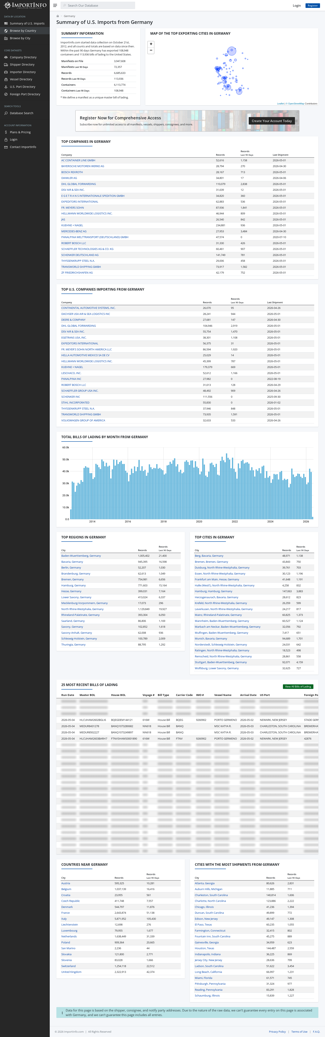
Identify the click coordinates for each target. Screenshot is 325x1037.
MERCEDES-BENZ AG (73, 231)
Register (313, 5)
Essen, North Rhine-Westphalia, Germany (220, 573)
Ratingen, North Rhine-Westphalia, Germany (222, 650)
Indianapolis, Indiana (208, 954)
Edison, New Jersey (206, 919)
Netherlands (69, 936)
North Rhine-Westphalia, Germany (82, 609)
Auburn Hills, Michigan (208, 889)
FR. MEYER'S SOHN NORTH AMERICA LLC (86, 349)
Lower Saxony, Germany (76, 597)
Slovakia (66, 954)
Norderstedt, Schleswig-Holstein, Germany (221, 644)
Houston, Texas (204, 948)
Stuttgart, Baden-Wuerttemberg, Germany (221, 662)
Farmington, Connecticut (210, 930)
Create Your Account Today (272, 121)
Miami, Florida (203, 978)
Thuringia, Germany (73, 644)
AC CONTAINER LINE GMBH (78, 160)
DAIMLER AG (69, 178)
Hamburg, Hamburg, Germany (213, 591)
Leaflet (280, 103)
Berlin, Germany (71, 567)
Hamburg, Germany (73, 585)
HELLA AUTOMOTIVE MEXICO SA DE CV (85, 355)
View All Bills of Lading (298, 686)
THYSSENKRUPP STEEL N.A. (78, 261)
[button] (151, 44)
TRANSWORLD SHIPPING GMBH (81, 267)
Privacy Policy (277, 1031)
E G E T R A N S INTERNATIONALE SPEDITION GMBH (93, 196)
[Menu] (55, 5)
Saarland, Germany (73, 621)
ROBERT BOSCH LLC (73, 243)
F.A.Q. (316, 1031)
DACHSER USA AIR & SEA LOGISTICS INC (85, 314)
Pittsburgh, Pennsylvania (210, 984)
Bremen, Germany (72, 579)
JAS (63, 219)
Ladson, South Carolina (209, 966)
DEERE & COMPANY (73, 320)
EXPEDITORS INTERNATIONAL (79, 201)
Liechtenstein (69, 924)
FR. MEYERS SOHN (72, 207)
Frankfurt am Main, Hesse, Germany (217, 579)
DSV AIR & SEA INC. (73, 190)
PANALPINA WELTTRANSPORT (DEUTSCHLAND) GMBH (95, 237)
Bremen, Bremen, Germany (211, 562)
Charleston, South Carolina (211, 895)
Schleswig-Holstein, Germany (79, 638)
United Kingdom (71, 972)
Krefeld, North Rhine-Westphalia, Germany (221, 603)
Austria (65, 883)
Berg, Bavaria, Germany (209, 556)
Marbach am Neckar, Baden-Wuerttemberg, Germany (228, 627)
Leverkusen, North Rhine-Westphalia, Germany (224, 609)
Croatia (65, 895)
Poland (65, 942)
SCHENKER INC (70, 397)
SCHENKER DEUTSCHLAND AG (79, 255)
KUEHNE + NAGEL (72, 225)
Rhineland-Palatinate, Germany (80, 615)
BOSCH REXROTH (72, 172)
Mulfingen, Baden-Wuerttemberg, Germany (221, 633)
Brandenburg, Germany (75, 573)
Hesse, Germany (71, 591)
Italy (64, 919)
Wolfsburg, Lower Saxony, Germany (217, 668)
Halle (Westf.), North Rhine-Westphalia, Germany (225, 585)
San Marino (68, 948)
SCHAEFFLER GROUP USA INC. (79, 391)
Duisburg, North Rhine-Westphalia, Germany (222, 567)
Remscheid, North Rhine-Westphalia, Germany (223, 656)
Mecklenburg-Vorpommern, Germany (84, 603)
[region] (25, 524)
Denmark (67, 907)
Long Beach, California (208, 972)
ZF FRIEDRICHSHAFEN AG (77, 272)
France (65, 913)
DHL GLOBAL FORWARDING (78, 184)
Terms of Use (299, 1031)
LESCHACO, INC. (71, 373)
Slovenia (66, 960)
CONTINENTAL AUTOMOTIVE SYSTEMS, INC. (88, 308)
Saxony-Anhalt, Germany (76, 633)
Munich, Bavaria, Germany (211, 638)
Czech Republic (70, 901)
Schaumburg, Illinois (207, 995)
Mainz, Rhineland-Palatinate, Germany (218, 615)
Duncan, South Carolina (209, 913)
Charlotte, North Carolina (210, 901)
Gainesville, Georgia (207, 942)
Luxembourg (69, 930)
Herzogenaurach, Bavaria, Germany (216, 597)
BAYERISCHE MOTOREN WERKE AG (82, 166)
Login (297, 5)
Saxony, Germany (72, 627)
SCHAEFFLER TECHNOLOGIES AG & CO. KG (87, 249)
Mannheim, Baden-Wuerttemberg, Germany (222, 621)
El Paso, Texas (203, 924)
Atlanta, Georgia (205, 883)
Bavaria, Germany (72, 562)
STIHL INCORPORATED (75, 402)
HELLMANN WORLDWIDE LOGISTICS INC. (86, 213)
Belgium (66, 889)
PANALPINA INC (71, 379)
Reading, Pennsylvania (208, 990)
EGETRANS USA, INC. (73, 337)
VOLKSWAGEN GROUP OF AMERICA (83, 420)
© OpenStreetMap (295, 103)
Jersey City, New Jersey (208, 960)
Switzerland (68, 966)
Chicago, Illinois (204, 907)
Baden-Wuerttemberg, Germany (81, 556)
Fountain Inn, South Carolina (212, 936)
